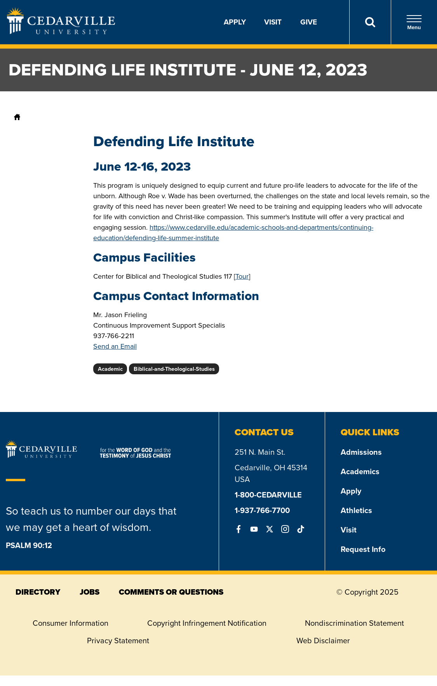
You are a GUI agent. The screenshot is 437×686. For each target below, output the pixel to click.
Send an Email (115, 346)
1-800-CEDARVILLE (268, 495)
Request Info (363, 549)
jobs (89, 592)
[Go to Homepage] (61, 32)
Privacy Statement (118, 640)
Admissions (361, 452)
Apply (235, 22)
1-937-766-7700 (262, 510)
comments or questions (171, 592)
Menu (414, 22)
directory (38, 592)
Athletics (356, 510)
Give (308, 22)
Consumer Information (70, 623)
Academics (360, 471)
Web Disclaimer (323, 640)
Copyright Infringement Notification (206, 623)
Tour (242, 276)
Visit (273, 22)
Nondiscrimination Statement (354, 623)
